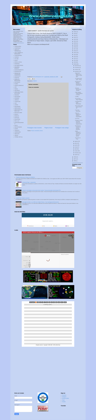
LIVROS (16, 104)
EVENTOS (16, 77)
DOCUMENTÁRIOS (18, 65)
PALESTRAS (17, 119)
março (76, 150)
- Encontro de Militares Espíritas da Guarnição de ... (78, 84)
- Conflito (77, 96)
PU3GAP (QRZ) (65, 398)
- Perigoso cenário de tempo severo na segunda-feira (79, 122)
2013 (75, 56)
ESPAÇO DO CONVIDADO (17, 74)
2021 (75, 41)
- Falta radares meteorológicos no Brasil (78, 93)
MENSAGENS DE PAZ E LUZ (18, 110)
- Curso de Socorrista (77, 110)
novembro (77, 67)
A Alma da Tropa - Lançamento (29, 182)
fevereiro (77, 152)
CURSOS (16, 57)
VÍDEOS (35, 81)
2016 (75, 50)
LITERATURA (17, 101)
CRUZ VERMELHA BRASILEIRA (18, 53)
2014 (75, 54)
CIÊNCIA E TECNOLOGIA (17, 50)
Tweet (63, 400)
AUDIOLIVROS (17, 46)
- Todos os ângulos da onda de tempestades (78, 115)
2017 (75, 48)
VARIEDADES (17, 132)
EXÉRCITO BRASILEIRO (17, 80)
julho (76, 143)
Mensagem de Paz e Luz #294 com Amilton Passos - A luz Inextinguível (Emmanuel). (40, 202)
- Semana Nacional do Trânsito (78, 89)
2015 (75, 52)
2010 (75, 62)
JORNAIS (16, 99)
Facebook (64, 395)
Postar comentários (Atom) (37, 130)
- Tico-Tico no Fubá (77, 138)
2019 (75, 45)
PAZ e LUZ (16, 121)
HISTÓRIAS (17, 90)
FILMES (16, 83)
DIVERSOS (16, 63)
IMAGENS (16, 95)
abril (76, 149)
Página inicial (48, 127)
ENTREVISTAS (17, 71)
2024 (75, 35)
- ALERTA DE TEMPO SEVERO (22, 198)
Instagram (64, 396)
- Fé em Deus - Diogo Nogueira (79, 99)
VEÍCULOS (16, 133)
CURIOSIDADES (18, 55)
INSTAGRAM (17, 96)
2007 (75, 159)
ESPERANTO (17, 76)
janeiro (76, 154)
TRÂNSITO (16, 130)
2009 (75, 64)
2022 (75, 39)
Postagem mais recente (34, 127)
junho (76, 145)
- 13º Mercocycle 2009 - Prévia (78, 79)
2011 (75, 60)
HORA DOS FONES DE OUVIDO (18, 93)
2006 (75, 160)
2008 (75, 157)
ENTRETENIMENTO (18, 70)
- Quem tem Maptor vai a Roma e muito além (78, 75)
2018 (75, 47)
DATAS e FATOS (18, 62)
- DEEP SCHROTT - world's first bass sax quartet (78, 134)
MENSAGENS (17, 108)
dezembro (77, 65)
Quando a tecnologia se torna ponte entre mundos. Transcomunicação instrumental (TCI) (41, 190)
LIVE (15, 103)
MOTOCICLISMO (18, 112)
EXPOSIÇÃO (17, 82)
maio (76, 147)
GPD (15, 87)
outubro (76, 69)
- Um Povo (77, 118)
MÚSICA (16, 114)
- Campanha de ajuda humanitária (78, 102)
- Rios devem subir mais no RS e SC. (79, 107)
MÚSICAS (16, 116)
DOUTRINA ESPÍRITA (16, 68)
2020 (75, 43)
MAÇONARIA (17, 106)
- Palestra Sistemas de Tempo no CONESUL (25, 177)
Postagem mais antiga (62, 127)
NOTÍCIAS (16, 117)
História (16, 88)
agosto (76, 141)
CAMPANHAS (17, 48)
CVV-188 (16, 58)
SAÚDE (16, 128)
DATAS (16, 60)
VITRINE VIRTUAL (18, 137)
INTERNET (16, 98)
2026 (75, 31)
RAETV (16, 125)
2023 (75, 37)
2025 (75, 33)
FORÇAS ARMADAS (19, 85)
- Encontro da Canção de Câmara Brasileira (78, 127)
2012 (75, 58)
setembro (77, 71)
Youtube (64, 401)
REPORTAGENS (18, 127)
